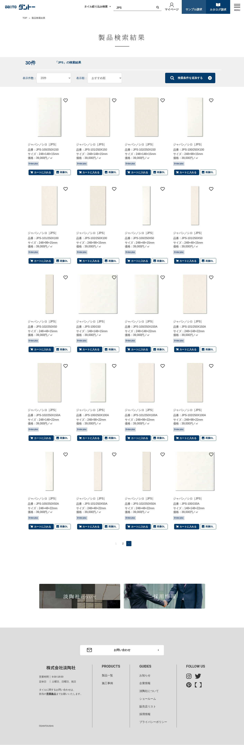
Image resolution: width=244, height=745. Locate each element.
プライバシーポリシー (153, 722)
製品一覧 (107, 675)
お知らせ (144, 675)
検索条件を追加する (190, 77)
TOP (25, 18)
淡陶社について (149, 691)
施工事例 (107, 683)
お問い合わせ (122, 650)
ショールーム (147, 698)
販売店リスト (147, 706)
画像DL (64, 172)
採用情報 (144, 714)
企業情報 (144, 683)
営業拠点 (51, 694)
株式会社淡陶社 (60, 668)
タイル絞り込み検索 (95, 6)
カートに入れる (42, 172)
